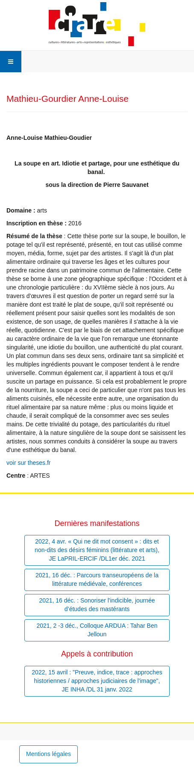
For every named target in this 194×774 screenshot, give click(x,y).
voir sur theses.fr (28, 462)
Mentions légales (48, 753)
